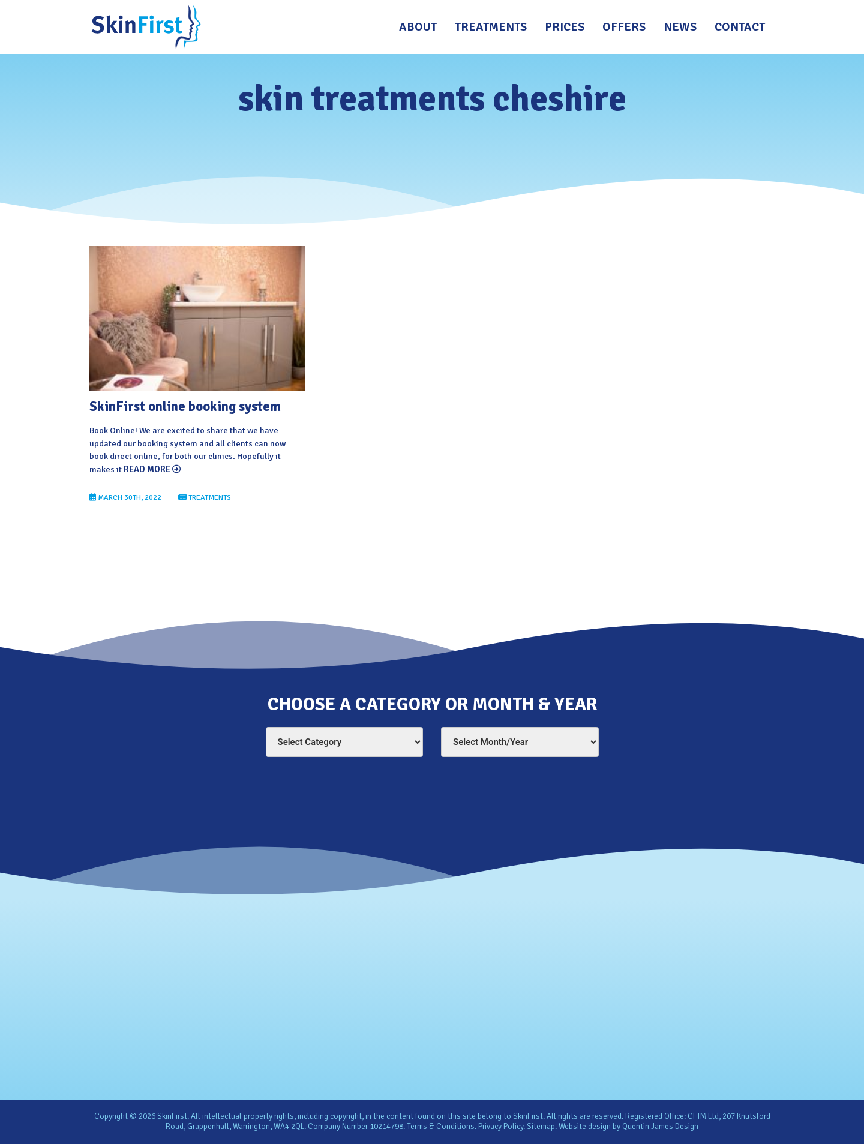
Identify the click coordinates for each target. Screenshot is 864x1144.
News (680, 26)
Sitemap (541, 1126)
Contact (740, 26)
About (418, 26)
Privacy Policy (500, 1126)
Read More (151, 469)
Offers (624, 26)
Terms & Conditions (441, 1126)
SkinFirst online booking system (185, 406)
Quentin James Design (660, 1126)
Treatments (491, 26)
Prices (564, 26)
